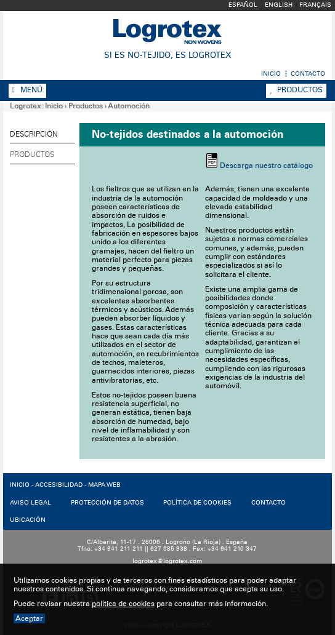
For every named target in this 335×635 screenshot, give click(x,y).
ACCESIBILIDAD (59, 485)
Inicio (271, 74)
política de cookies (123, 603)
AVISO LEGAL (30, 502)
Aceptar (29, 618)
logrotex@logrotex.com (167, 561)
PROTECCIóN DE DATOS (107, 502)
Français (315, 5)
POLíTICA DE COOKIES (197, 502)
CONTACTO (268, 502)
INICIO (20, 485)
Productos (296, 90)
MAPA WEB (104, 485)
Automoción (129, 106)
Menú (27, 90)
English (279, 5)
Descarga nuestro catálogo (266, 165)
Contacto (308, 74)
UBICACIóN (28, 520)
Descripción (34, 134)
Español (242, 5)
